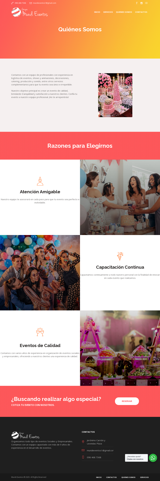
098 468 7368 (20, 3)
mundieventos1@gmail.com (44, 3)
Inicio (98, 477)
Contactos (111, 477)
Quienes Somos (128, 477)
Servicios (144, 477)
